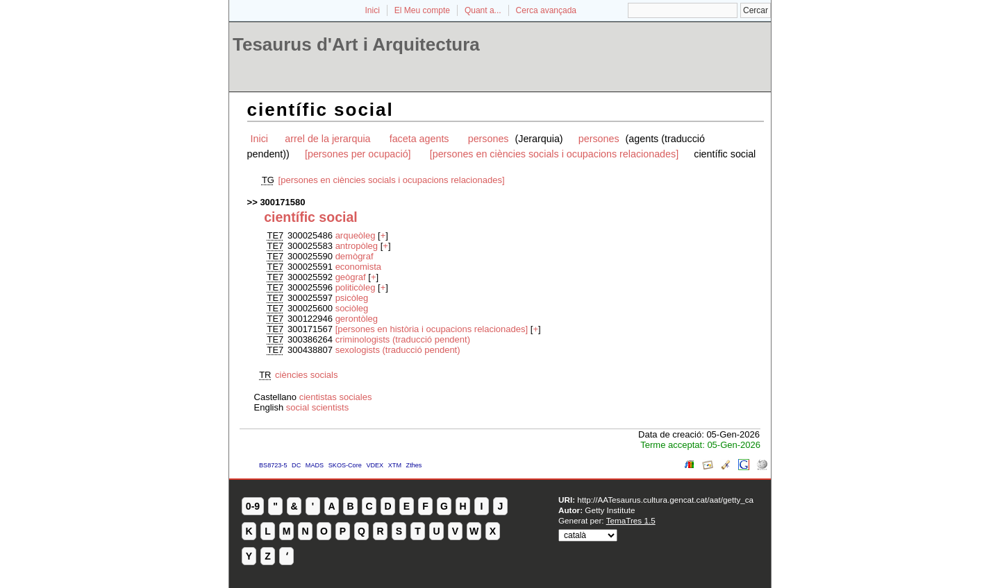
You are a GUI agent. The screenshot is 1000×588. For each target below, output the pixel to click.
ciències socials (306, 375)
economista (358, 266)
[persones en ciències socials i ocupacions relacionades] (554, 153)
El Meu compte (422, 10)
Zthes (414, 465)
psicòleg (352, 298)
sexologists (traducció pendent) (397, 350)
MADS (315, 465)
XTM (394, 465)
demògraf (354, 256)
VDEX (374, 465)
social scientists (317, 407)
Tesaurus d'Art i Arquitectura (356, 44)
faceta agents (419, 138)
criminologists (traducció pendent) (402, 339)
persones (490, 138)
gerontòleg (356, 318)
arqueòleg (356, 235)
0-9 (253, 506)
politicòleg (356, 287)
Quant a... (483, 10)
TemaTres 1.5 (631, 520)
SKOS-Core (345, 465)
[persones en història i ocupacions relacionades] (431, 329)
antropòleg (358, 246)
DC (296, 465)
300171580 (282, 202)
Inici (372, 10)
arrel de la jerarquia (327, 138)
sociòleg (352, 308)
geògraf (352, 277)
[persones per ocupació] (358, 153)
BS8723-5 (273, 465)
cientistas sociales (335, 397)
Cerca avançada (546, 10)
